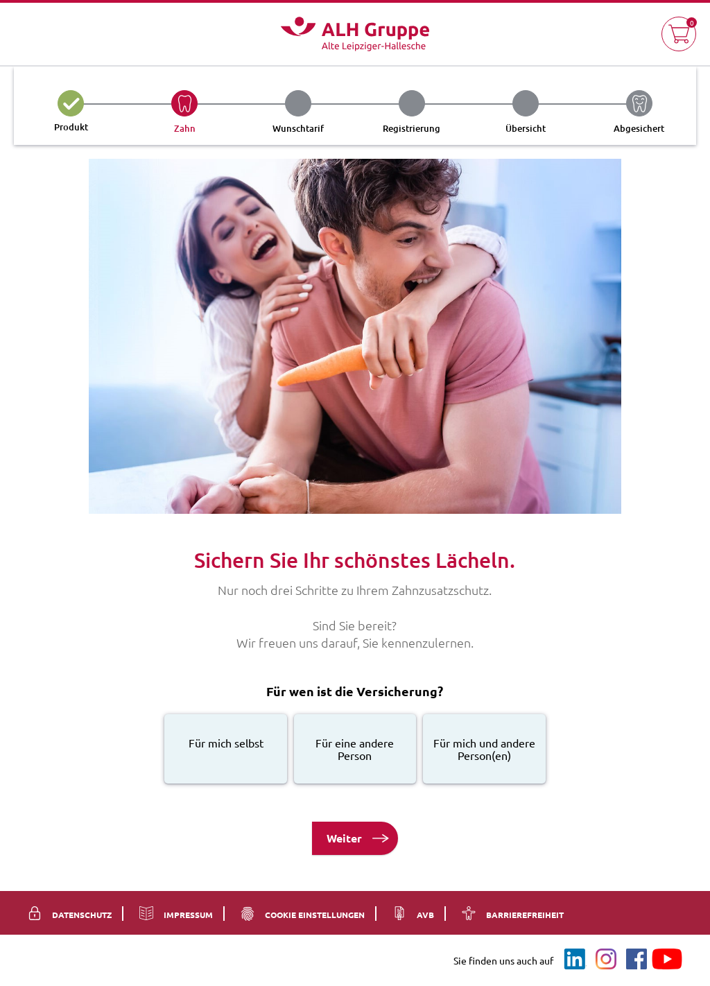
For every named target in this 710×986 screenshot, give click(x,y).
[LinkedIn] (575, 958)
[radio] (225, 749)
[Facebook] (636, 958)
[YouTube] (667, 958)
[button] (678, 34)
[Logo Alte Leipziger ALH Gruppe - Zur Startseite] (355, 34)
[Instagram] (606, 958)
